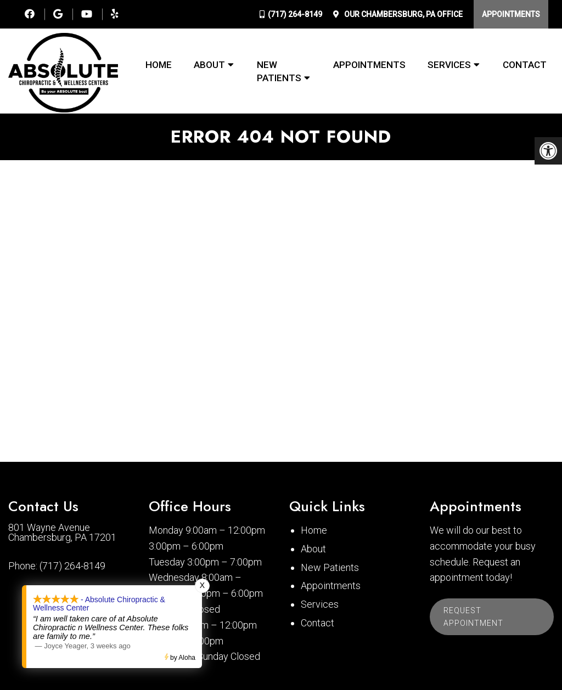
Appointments (511, 14)
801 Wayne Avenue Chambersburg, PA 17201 (62, 532)
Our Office (402, 14)
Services (449, 64)
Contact (525, 64)
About (209, 64)
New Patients (279, 71)
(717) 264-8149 (295, 14)
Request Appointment (473, 616)
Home (158, 64)
